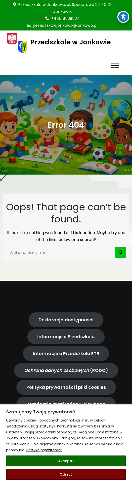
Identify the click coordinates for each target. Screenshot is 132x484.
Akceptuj (66, 460)
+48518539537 (62, 18)
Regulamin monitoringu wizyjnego (66, 404)
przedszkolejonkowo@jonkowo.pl (62, 25)
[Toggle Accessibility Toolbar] (123, 7)
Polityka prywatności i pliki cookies (66, 387)
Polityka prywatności (44, 450)
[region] (66, 444)
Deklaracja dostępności (66, 320)
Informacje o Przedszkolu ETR (66, 353)
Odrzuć (66, 474)
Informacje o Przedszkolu (66, 336)
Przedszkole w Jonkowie (71, 42)
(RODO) (66, 370)
